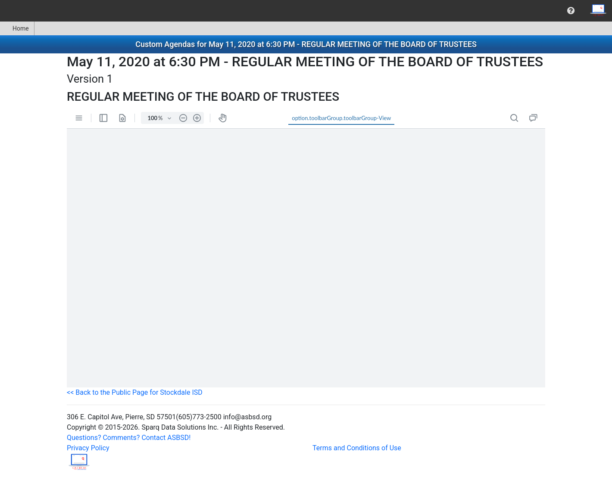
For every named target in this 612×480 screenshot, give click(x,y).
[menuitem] (571, 11)
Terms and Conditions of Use (356, 448)
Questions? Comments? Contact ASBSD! (128, 438)
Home (17, 28)
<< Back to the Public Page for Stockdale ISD (135, 392)
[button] (570, 10)
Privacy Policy (88, 448)
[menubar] (306, 11)
